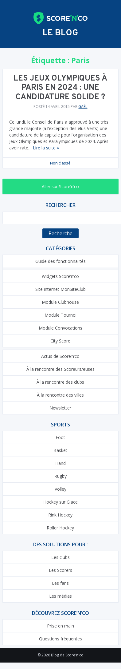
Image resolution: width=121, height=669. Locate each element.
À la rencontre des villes (60, 395)
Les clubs (60, 557)
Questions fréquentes (60, 639)
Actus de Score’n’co (60, 356)
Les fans (60, 583)
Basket (60, 450)
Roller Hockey (60, 528)
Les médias (60, 596)
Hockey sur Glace (60, 502)
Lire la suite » (46, 148)
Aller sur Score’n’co (60, 186)
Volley (60, 489)
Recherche (60, 233)
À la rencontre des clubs (60, 382)
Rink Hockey (60, 515)
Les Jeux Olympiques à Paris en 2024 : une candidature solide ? (60, 87)
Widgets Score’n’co (60, 276)
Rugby (60, 476)
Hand (60, 463)
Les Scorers (60, 570)
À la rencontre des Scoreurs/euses (60, 369)
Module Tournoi (60, 315)
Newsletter (60, 408)
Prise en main (60, 626)
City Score (60, 341)
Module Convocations (60, 328)
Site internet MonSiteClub (60, 289)
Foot (60, 437)
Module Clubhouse (60, 302)
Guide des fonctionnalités (60, 261)
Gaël (82, 106)
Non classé (60, 163)
